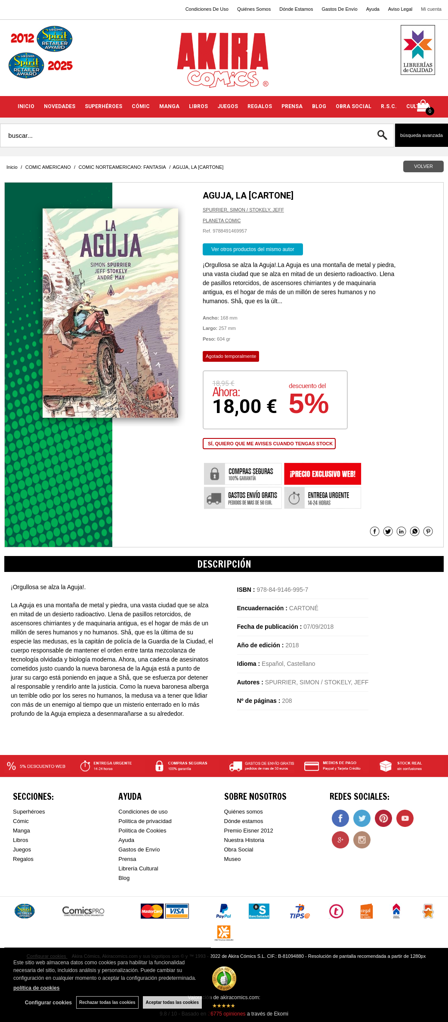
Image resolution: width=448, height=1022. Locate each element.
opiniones (226, 1014)
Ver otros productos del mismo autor (252, 249)
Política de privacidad (145, 821)
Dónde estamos (243, 821)
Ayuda (373, 9)
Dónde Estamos (296, 9)
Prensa (127, 859)
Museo (232, 859)
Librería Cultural (138, 868)
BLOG (319, 106)
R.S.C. (389, 106)
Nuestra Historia (244, 840)
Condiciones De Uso (207, 9)
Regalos (23, 859)
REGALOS (259, 106)
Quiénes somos (243, 811)
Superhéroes (29, 811)
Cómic (21, 821)
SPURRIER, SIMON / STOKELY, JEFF (243, 209)
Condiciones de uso (142, 811)
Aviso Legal (400, 9)
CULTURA (418, 106)
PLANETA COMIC (222, 220)
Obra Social (238, 849)
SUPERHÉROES (103, 106)
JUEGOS (227, 106)
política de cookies (36, 988)
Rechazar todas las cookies (107, 1002)
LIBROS (198, 106)
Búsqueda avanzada (421, 135)
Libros (20, 840)
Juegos (22, 849)
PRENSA (292, 106)
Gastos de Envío (139, 849)
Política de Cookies (142, 830)
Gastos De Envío (339, 9)
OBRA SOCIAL (353, 106)
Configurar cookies (48, 1003)
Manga (21, 830)
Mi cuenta (431, 9)
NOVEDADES (59, 106)
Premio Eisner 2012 (248, 830)
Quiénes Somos (254, 9)
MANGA (169, 106)
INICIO (26, 106)
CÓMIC (141, 106)
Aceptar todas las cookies (172, 1002)
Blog (124, 878)
